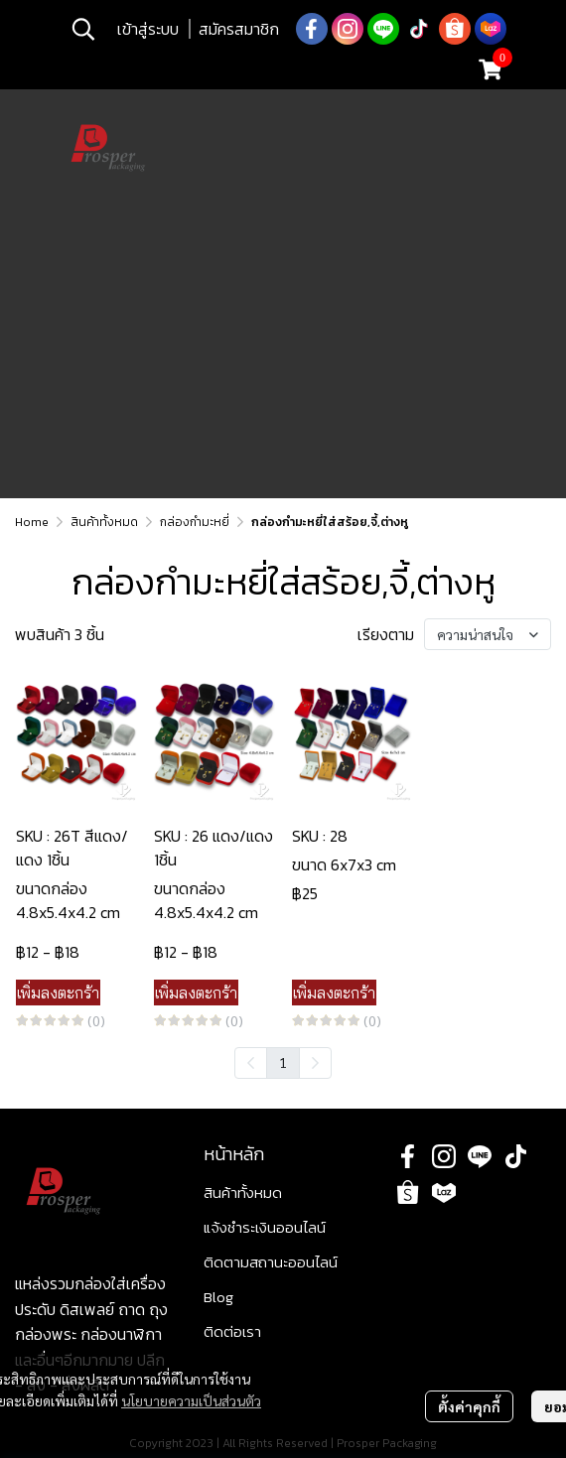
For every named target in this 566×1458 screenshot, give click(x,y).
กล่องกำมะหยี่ (194, 522)
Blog (218, 1296)
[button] (83, 29)
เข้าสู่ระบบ (148, 29)
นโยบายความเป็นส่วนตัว (191, 1400)
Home (32, 522)
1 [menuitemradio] (283, 1062)
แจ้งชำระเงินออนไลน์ (265, 1227)
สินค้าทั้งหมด (104, 522)
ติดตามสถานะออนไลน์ (271, 1262)
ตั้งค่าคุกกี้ (469, 1406)
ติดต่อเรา (232, 1331)
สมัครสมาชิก (239, 29)
